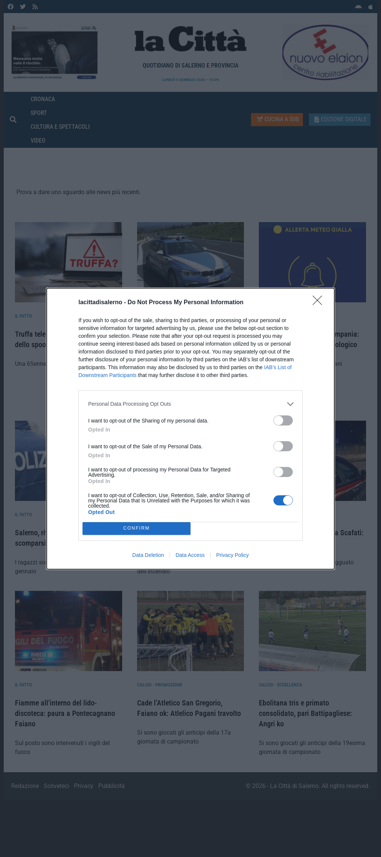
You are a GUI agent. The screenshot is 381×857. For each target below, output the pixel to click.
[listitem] (190, 404)
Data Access (190, 555)
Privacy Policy (232, 555)
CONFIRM (137, 528)
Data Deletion (148, 555)
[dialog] (190, 428)
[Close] (320, 303)
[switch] (283, 420)
